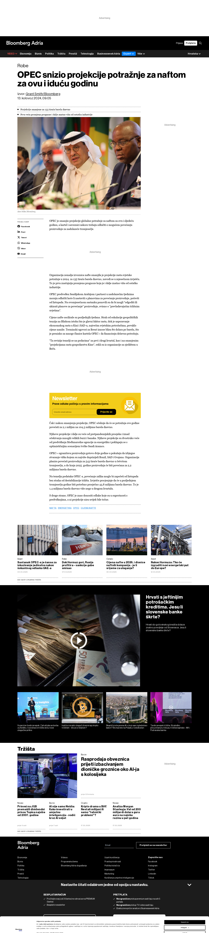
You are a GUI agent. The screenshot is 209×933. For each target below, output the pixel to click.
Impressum (110, 870)
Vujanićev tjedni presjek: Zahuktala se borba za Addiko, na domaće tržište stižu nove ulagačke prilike (37, 728)
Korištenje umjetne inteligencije (119, 878)
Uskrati (184, 917)
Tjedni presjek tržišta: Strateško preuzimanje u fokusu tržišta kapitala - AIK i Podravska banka (170, 728)
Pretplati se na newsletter (153, 845)
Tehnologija (87, 53)
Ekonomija (25, 53)
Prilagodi (185, 911)
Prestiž (73, 53)
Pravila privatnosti (113, 861)
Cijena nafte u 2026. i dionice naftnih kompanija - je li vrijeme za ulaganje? (125, 565)
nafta (52, 508)
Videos (64, 857)
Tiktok (151, 878)
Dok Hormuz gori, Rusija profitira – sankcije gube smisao (78, 565)
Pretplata (191, 43)
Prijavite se (106, 412)
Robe (64, 559)
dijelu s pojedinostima (46, 924)
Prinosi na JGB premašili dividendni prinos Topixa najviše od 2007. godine (31, 811)
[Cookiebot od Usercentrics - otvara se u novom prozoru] (18, 928)
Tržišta (61, 53)
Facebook (152, 861)
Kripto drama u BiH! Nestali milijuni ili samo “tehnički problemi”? (94, 811)
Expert (129, 53)
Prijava (179, 43)
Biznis (38, 53)
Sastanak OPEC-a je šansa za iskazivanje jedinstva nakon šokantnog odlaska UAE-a (37, 565)
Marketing (109, 874)
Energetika (65, 508)
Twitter (151, 870)
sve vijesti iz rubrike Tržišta (29, 831)
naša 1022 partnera (46, 908)
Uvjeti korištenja (112, 857)
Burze (84, 754)
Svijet (19, 559)
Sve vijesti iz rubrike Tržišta (29, 580)
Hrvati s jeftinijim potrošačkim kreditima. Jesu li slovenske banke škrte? (164, 607)
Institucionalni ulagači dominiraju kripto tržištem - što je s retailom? (80, 726)
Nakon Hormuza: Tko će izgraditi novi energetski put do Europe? (170, 565)
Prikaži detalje (41, 928)
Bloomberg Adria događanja (74, 865)
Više (141, 53)
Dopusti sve (185, 906)
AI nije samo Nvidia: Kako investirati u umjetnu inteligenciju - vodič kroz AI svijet (62, 812)
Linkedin (152, 874)
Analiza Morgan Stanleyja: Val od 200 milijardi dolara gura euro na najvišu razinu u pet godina (127, 812)
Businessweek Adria (108, 53)
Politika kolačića (112, 865)
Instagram (153, 865)
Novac (20, 803)
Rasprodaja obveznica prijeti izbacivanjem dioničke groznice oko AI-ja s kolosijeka (110, 767)
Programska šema (69, 861)
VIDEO (12, 53)
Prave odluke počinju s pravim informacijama (80, 404)
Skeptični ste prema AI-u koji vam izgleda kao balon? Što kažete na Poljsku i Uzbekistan (126, 726)
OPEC (76, 508)
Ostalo (109, 559)
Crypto (84, 803)
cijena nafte (88, 508)
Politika (49, 53)
